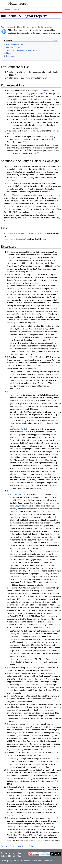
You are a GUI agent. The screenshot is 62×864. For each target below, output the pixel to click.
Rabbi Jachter (15, 494)
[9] (52, 139)
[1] (16, 74)
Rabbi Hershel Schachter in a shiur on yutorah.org (24, 233)
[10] (24, 141)
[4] (34, 96)
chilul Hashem (22, 139)
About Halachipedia (22, 861)
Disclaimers (36, 861)
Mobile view (48, 861)
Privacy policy (6, 861)
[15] (27, 191)
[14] (17, 180)
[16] (48, 191)
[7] (40, 127)
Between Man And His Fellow (22, 846)
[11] (28, 150)
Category (4, 846)
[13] (43, 171)
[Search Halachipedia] (31, 9)
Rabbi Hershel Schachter (14, 239)
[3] (44, 93)
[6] (53, 118)
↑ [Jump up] (7, 252)
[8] (13, 133)
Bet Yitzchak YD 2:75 (18, 429)
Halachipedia (18, 3)
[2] (47, 77)
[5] (29, 107)
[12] (38, 153)
